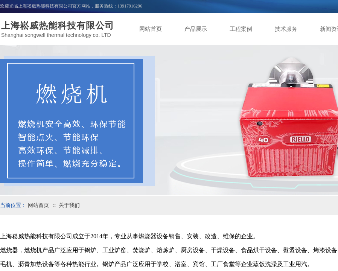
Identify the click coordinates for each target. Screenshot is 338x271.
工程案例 (241, 29)
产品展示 (195, 29)
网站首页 (150, 29)
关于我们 (69, 205)
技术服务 (286, 29)
